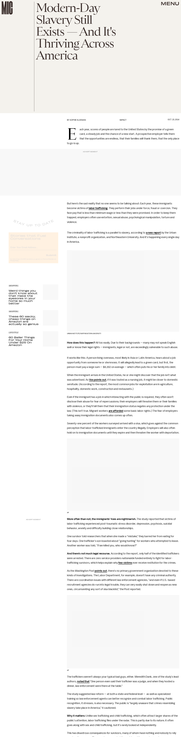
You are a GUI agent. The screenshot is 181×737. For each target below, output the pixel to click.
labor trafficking (98, 208)
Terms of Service (48, 261)
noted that (83, 681)
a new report (153, 232)
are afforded (116, 410)
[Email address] (33, 249)
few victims (125, 562)
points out (101, 570)
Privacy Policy (14, 263)
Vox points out (97, 379)
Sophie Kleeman (78, 120)
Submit (51, 257)
